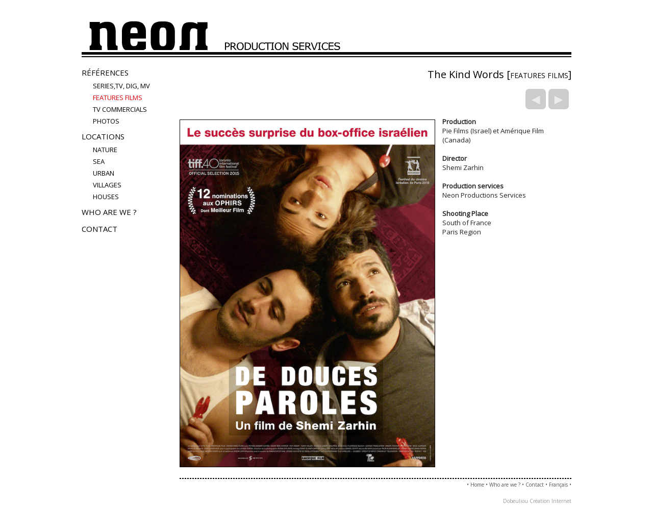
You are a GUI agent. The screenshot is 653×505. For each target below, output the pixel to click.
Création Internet (550, 500)
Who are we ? (109, 212)
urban (103, 173)
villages (107, 184)
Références (105, 72)
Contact (99, 229)
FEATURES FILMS (117, 97)
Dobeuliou (515, 500)
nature (105, 149)
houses (106, 196)
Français (558, 484)
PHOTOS (106, 121)
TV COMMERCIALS (120, 109)
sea (99, 161)
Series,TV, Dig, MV (121, 85)
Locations (103, 136)
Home (477, 484)
